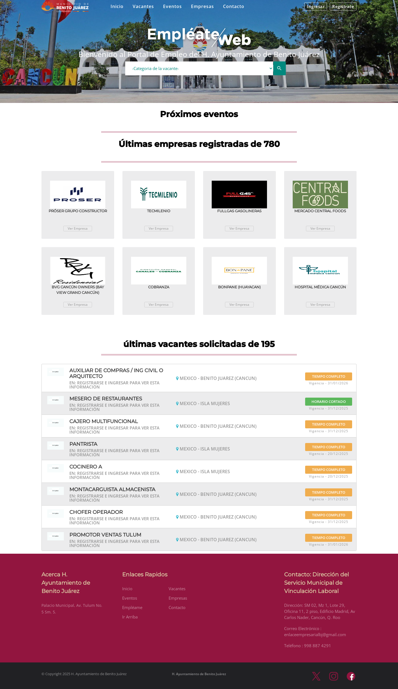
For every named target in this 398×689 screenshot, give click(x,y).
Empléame (132, 607)
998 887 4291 (317, 645)
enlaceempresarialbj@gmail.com (315, 634)
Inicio (117, 6)
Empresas (202, 6)
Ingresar (315, 6)
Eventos (172, 6)
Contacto (233, 6)
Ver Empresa (78, 228)
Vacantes (143, 6)
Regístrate (343, 6)
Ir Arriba (130, 617)
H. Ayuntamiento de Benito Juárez (199, 674)
